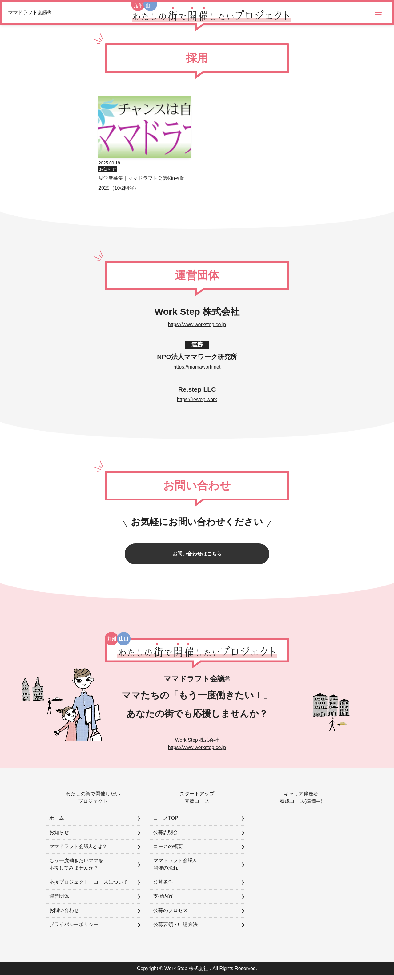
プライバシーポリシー (73, 924)
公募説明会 (165, 832)
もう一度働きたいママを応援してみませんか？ (76, 864)
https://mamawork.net (197, 366)
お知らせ (107, 169)
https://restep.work (197, 399)
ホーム (56, 818)
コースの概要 (168, 846)
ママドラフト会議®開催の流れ (174, 864)
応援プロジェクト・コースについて (88, 882)
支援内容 (163, 896)
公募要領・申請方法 (175, 924)
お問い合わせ (64, 910)
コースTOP (165, 818)
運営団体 (59, 896)
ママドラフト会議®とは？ (78, 846)
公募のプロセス (170, 910)
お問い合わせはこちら (197, 553)
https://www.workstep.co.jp (197, 324)
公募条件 (163, 882)
